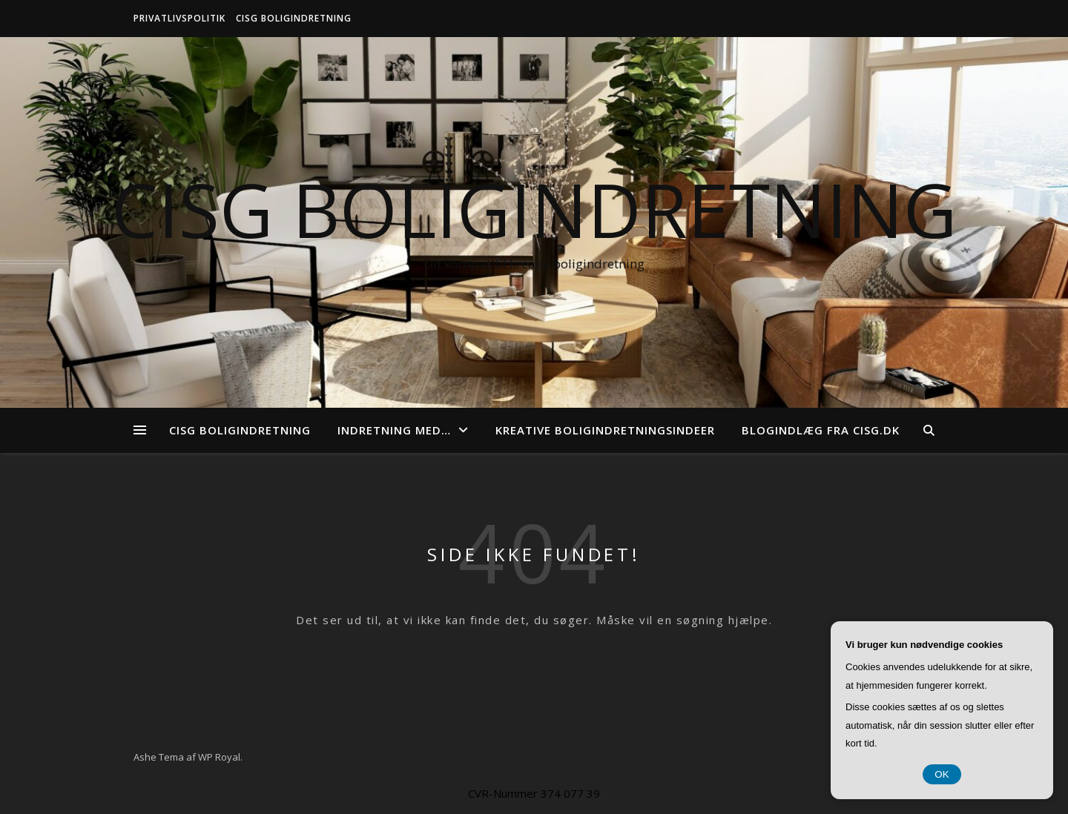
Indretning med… (394, 430)
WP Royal (219, 757)
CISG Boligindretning (294, 18)
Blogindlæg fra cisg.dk (821, 430)
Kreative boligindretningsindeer (605, 430)
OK (941, 774)
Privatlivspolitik (179, 18)
